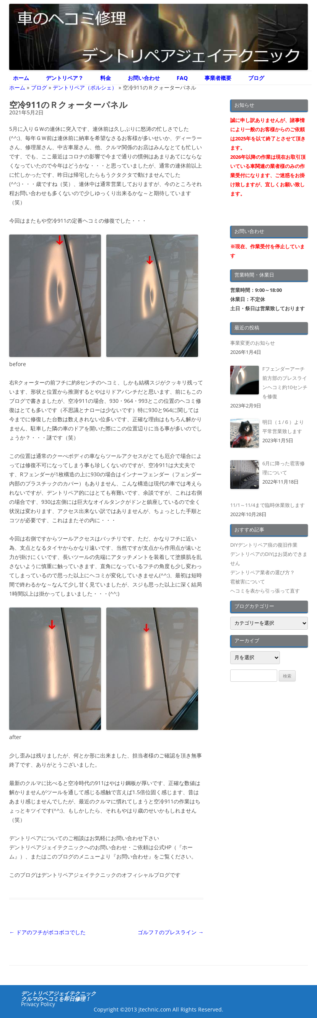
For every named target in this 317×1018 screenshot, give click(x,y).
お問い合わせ (144, 77)
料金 (105, 77)
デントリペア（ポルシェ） (85, 87)
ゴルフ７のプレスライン (170, 932)
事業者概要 (218, 77)
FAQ (182, 77)
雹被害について (247, 581)
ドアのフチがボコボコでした (47, 932)
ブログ (256, 77)
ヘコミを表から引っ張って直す (265, 590)
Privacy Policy (38, 1004)
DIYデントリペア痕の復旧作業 (263, 544)
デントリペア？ (64, 77)
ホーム (21, 77)
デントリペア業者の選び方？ (262, 572)
